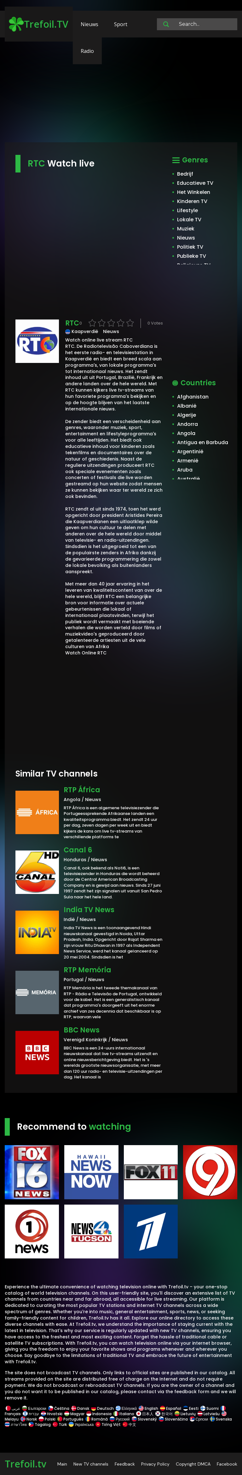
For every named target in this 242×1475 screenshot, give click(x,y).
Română (96, 1419)
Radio (87, 51)
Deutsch (102, 1408)
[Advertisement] (121, 93)
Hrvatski (51, 1413)
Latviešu (209, 1413)
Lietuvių (185, 1413)
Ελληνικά (126, 1408)
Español (170, 1408)
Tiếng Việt (108, 1424)
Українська (81, 1424)
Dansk (80, 1408)
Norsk (29, 1419)
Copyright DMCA (193, 1464)
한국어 (164, 1413)
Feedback (125, 1464)
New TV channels (90, 1464)
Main (62, 1464)
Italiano (123, 1413)
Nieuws (89, 24)
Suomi (209, 1408)
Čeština (58, 1408)
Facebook (227, 1464)
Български (34, 1408)
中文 (129, 1424)
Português (70, 1419)
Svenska (221, 1419)
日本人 (144, 1413)
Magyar (74, 1413)
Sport (120, 24)
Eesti (190, 1408)
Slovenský (144, 1419)
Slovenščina (173, 1419)
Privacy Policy (155, 1464)
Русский (120, 1419)
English (148, 1408)
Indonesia (98, 1413)
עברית (31, 1413)
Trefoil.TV (38, 24)
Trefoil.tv (25, 1463)
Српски (199, 1419)
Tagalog (40, 1424)
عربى (13, 1408)
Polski (47, 1419)
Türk (60, 1424)
